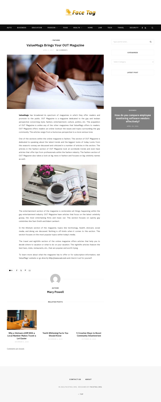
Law (100, 28)
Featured (56, 40)
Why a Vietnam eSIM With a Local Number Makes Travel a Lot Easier (21, 336)
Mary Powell (55, 292)
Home (90, 28)
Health (76, 28)
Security (134, 28)
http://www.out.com (57, 258)
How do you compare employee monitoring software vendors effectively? (133, 118)
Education (37, 28)
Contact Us (75, 379)
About (88, 379)
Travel (121, 28)
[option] (132, 105)
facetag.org (96, 387)
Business (21, 28)
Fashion (51, 28)
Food (65, 28)
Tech (110, 28)
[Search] (152, 27)
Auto (9, 28)
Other (73, 34)
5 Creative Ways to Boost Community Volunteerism (88, 334)
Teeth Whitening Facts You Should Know (55, 334)
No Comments (62, 50)
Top (80, 394)
